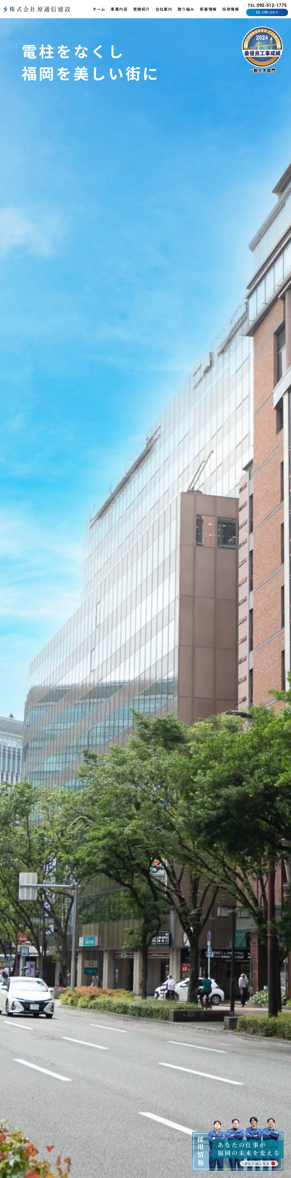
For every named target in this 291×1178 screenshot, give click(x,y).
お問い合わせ (270, 12)
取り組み (186, 9)
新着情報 (208, 9)
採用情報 (230, 9)
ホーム (99, 9)
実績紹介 (141, 9)
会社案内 (163, 9)
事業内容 (119, 9)
